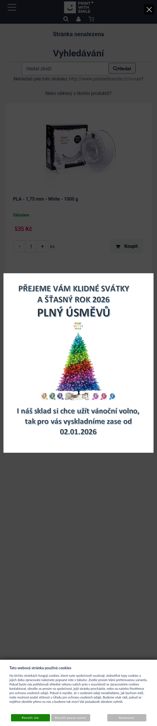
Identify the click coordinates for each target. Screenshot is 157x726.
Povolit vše (30, 717)
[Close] (149, 9)
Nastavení (126, 717)
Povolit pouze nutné (70, 717)
